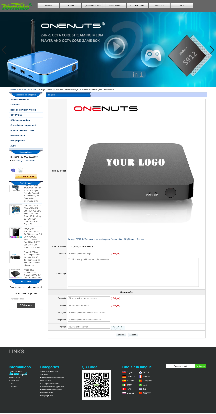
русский (130, 393)
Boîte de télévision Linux (22, 130)
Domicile (12, 89)
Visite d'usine (115, 5)
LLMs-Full (13, 386)
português (147, 381)
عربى (145, 385)
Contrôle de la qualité (18, 374)
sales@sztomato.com (25, 160)
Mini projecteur (17, 141)
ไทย (144, 389)
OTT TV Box (16, 115)
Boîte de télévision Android (23, 110)
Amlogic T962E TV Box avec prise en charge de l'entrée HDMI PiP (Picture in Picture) (106, 239)
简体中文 (147, 393)
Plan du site (14, 380)
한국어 (146, 372)
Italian (129, 385)
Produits (70, 5)
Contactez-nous (137, 5)
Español (130, 381)
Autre (13, 146)
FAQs (181, 5)
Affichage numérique (20, 120)
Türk (129, 389)
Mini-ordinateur (17, 135)
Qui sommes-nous (93, 5)
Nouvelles (159, 5)
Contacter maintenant (26, 177)
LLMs (11, 383)
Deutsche (131, 376)
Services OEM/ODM (28, 89)
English (130, 372)
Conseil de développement (23, 125)
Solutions (15, 105)
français (146, 376)
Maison (48, 5)
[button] (102, 84)
